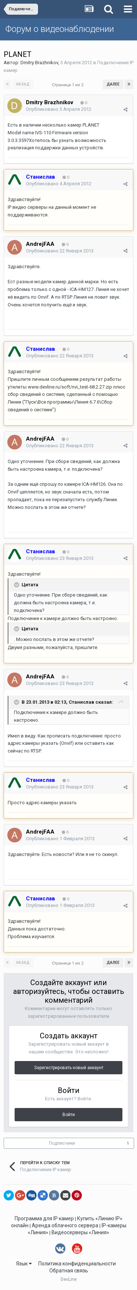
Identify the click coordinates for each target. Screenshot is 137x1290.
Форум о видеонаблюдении (59, 29)
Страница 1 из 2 (68, 85)
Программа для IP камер (44, 1218)
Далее (113, 84)
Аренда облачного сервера (65, 1225)
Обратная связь (68, 1270)
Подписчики (62, 1143)
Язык (24, 1264)
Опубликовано (58, 109)
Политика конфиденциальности (77, 1264)
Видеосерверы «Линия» (80, 1232)
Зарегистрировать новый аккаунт (68, 1067)
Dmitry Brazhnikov (39, 62)
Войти (68, 1114)
